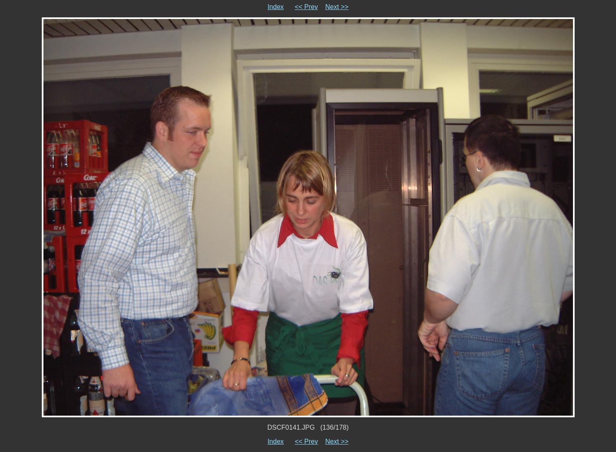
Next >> (336, 6)
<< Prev (306, 6)
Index (276, 6)
